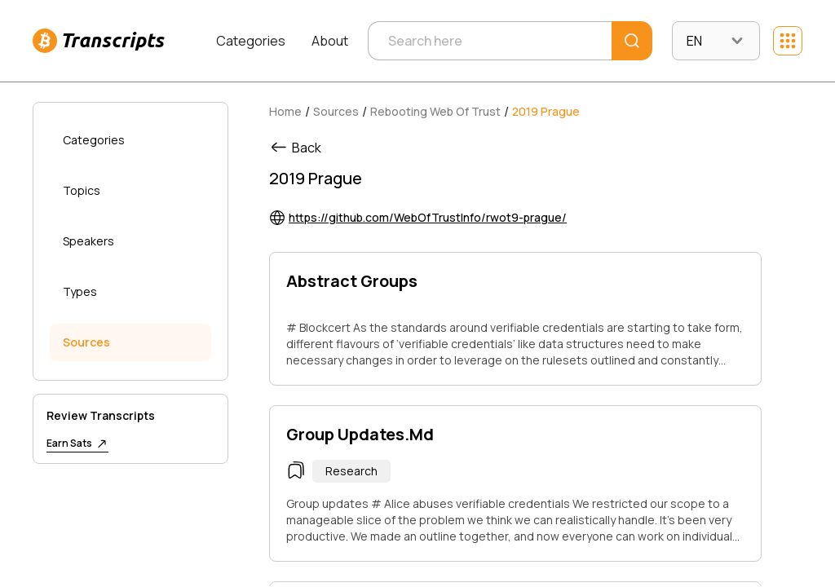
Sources (86, 342)
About (329, 41)
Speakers (88, 241)
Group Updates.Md (360, 434)
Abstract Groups (352, 281)
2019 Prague (546, 111)
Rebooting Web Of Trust (435, 111)
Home (285, 111)
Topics (81, 190)
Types (80, 291)
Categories (250, 41)
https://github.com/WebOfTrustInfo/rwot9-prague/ (428, 217)
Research (351, 471)
